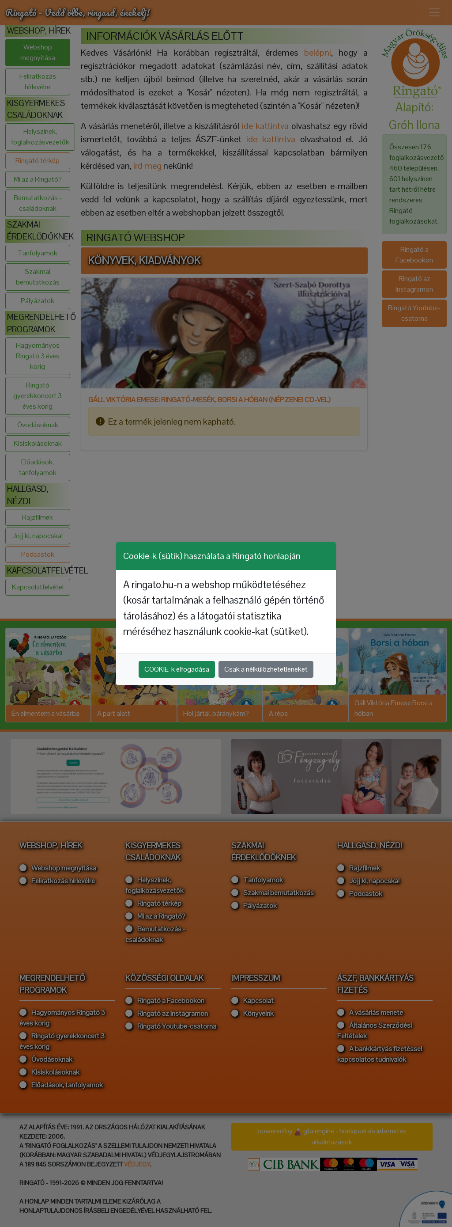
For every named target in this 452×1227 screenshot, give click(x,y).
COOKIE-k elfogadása (176, 669)
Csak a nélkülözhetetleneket (266, 669)
